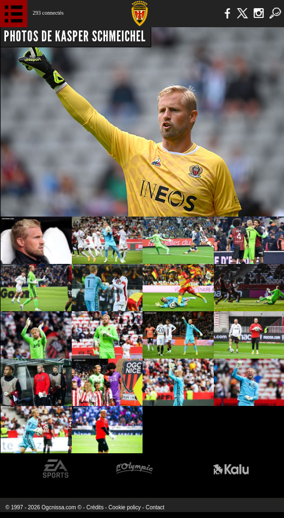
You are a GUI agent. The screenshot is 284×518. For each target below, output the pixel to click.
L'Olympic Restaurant (134, 468)
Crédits (95, 507)
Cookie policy (124, 507)
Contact (155, 507)
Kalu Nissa (231, 468)
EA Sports (56, 468)
